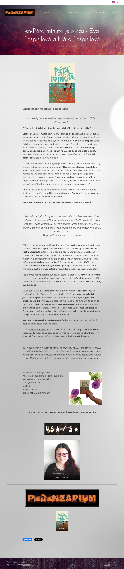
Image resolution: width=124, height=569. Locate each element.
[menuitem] (13, 12)
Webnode (26, 565)
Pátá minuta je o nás (39, 329)
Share (27, 539)
